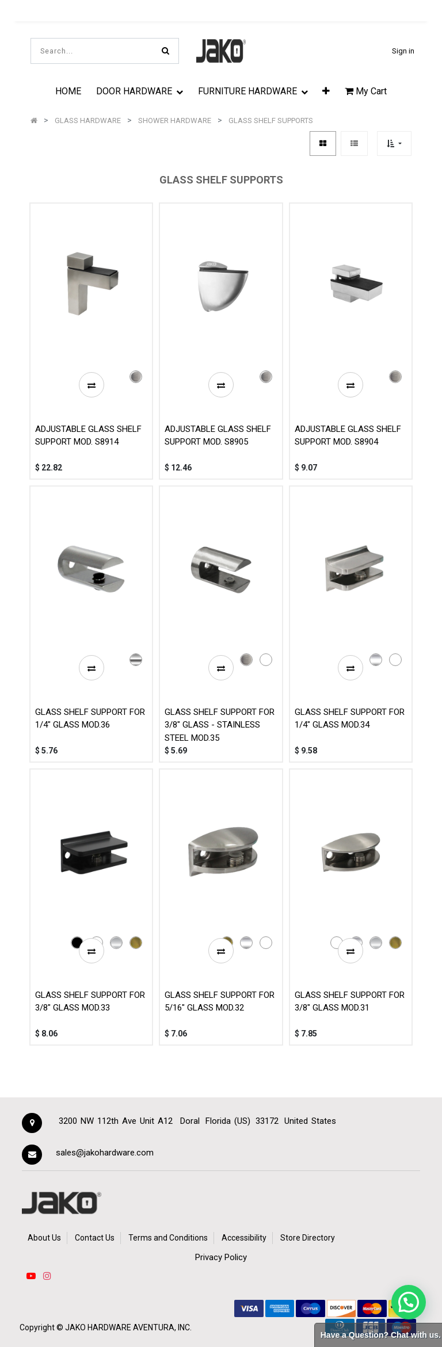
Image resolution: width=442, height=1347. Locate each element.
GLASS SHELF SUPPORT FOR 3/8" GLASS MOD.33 (90, 1001)
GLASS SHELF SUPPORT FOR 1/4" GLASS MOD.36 (90, 718)
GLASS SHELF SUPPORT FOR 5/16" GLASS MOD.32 (220, 1001)
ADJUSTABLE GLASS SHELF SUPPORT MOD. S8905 (218, 435)
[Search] (165, 51)
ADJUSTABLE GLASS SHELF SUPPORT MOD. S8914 (88, 435)
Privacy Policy (221, 1257)
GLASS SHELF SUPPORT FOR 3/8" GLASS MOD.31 (350, 1001)
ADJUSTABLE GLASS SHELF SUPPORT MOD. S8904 (348, 435)
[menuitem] (68, 91)
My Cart (366, 91)
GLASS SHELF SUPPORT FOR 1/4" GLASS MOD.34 (350, 718)
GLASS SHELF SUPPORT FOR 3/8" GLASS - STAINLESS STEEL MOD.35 (220, 725)
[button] (326, 91)
